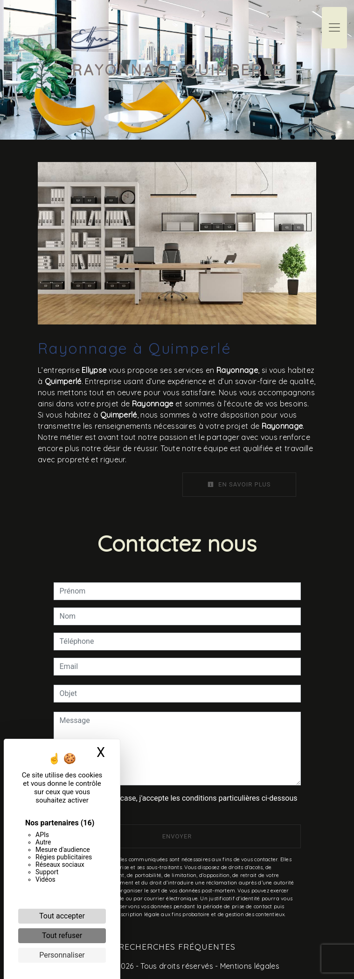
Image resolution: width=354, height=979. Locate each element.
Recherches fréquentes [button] (177, 946)
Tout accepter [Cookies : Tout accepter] (62, 915)
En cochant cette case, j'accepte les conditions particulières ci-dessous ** (180, 804)
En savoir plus (239, 484)
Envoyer (177, 836)
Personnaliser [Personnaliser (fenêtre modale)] (62, 955)
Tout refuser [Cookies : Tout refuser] (62, 935)
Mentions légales (248, 966)
